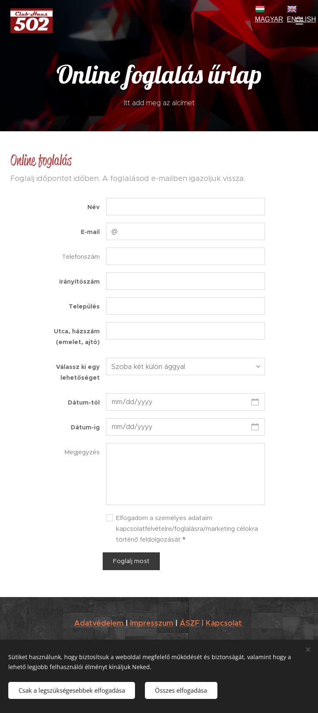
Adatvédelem (98, 623)
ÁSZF (190, 623)
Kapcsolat (225, 623)
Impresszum (151, 623)
